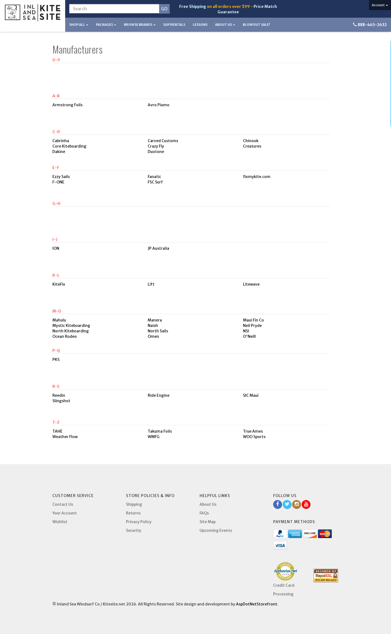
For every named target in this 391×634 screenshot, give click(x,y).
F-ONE (58, 182)
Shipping (134, 504)
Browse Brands (140, 25)
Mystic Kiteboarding (71, 325)
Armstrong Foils (67, 104)
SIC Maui (250, 395)
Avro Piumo (158, 104)
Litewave (251, 284)
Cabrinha (60, 140)
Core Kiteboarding (69, 146)
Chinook (250, 140)
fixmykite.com (256, 176)
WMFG (153, 436)
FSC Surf (155, 182)
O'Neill (249, 336)
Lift (151, 284)
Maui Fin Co (253, 320)
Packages (106, 25)
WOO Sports (254, 436)
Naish (153, 325)
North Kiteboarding (70, 331)
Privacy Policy (139, 521)
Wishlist (59, 521)
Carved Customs (163, 140)
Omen (153, 336)
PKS (55, 359)
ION (55, 248)
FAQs (204, 513)
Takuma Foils (160, 431)
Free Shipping (192, 6)
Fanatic (154, 176)
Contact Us (62, 504)
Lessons (200, 25)
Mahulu (59, 320)
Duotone (156, 151)
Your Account (64, 513)
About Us (225, 25)
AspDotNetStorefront (256, 604)
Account (380, 5)
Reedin (58, 395)
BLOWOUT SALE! (256, 25)
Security (133, 530)
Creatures (252, 146)
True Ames (253, 431)
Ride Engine (158, 395)
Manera (155, 320)
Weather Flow (65, 436)
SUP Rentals (174, 25)
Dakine (58, 151)
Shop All (78, 25)
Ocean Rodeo (64, 336)
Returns (133, 513)
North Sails (158, 331)
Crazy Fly (156, 146)
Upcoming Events (216, 530)
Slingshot (61, 400)
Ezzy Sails (61, 176)
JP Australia (158, 248)
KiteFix (58, 284)
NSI (246, 331)
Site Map (208, 521)
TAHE (57, 431)
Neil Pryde (252, 325)
